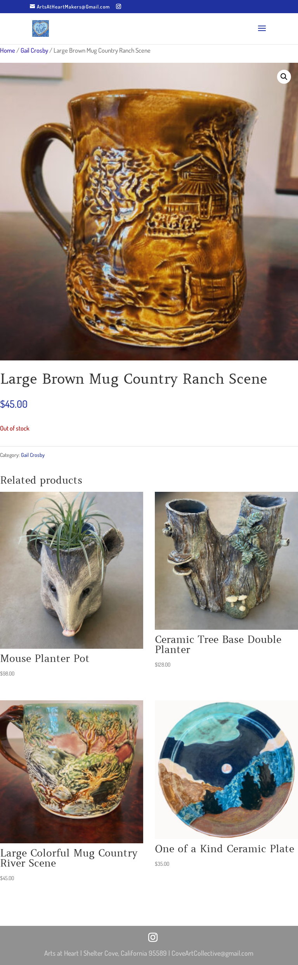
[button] (284, 77)
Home (7, 50)
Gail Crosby (34, 50)
